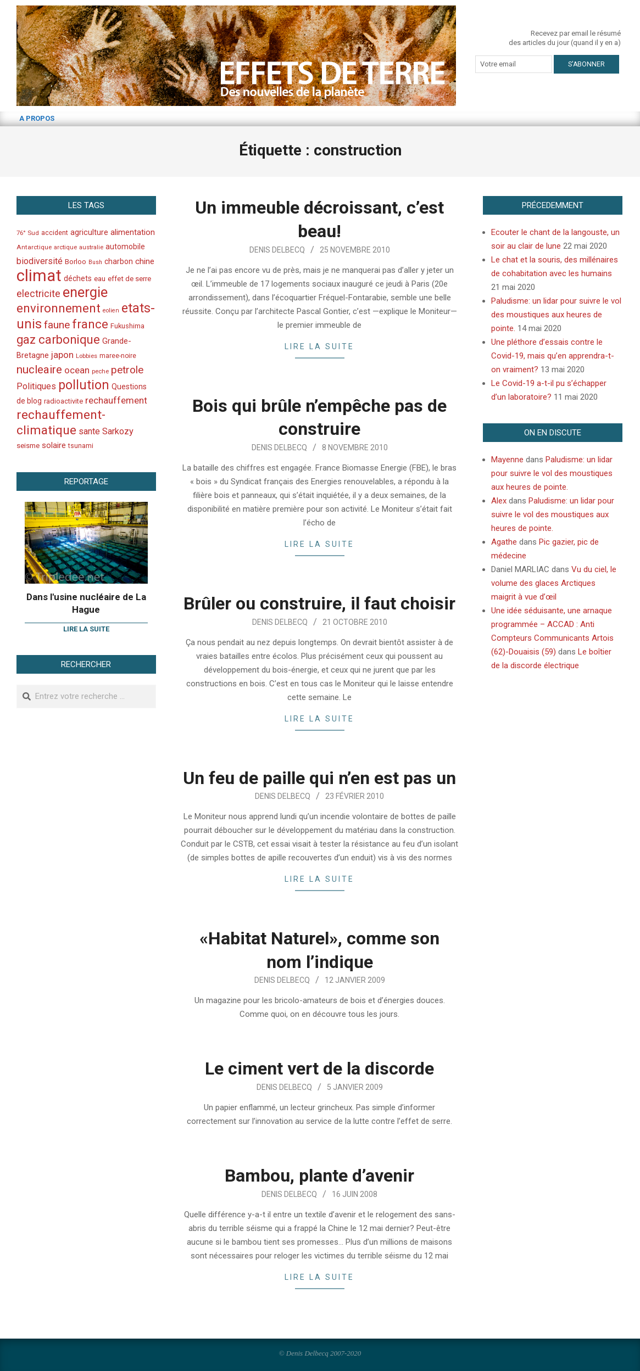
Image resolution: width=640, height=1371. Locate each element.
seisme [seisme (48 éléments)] (28, 445)
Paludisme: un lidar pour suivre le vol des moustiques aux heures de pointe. (556, 314)
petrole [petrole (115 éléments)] (127, 369)
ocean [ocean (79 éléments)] (77, 370)
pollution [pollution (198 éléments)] (83, 385)
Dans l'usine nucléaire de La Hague (86, 603)
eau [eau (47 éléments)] (99, 279)
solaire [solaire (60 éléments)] (54, 445)
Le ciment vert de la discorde (319, 1068)
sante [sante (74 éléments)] (89, 431)
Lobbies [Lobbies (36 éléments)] (86, 356)
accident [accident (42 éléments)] (54, 232)
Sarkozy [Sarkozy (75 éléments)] (117, 431)
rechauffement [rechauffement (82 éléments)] (116, 400)
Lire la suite (319, 346)
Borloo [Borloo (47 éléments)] (75, 262)
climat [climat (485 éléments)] (39, 275)
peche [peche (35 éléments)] (100, 371)
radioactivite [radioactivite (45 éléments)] (63, 401)
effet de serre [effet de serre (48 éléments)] (129, 279)
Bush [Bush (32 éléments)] (95, 262)
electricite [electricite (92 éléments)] (38, 293)
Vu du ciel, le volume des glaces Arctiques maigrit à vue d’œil (553, 583)
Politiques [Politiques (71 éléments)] (36, 386)
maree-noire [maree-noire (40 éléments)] (117, 356)
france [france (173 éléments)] (90, 324)
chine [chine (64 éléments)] (144, 261)
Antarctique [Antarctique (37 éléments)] (34, 247)
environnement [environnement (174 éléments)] (58, 308)
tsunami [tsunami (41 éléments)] (80, 446)
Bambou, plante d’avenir (319, 1175)
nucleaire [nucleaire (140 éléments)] (39, 369)
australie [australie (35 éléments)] (91, 247)
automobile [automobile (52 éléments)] (125, 246)
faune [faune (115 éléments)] (57, 324)
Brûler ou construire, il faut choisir (319, 603)
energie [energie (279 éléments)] (85, 292)
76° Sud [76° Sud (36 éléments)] (27, 233)
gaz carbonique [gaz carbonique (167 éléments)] (58, 339)
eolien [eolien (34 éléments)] (111, 310)
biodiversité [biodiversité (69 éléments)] (39, 261)
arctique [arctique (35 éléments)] (65, 247)
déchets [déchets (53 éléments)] (78, 278)
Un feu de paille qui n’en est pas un (319, 778)
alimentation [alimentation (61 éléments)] (132, 232)
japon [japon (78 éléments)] (62, 354)
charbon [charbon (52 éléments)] (118, 261)
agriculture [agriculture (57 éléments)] (89, 232)
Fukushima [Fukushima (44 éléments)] (127, 326)
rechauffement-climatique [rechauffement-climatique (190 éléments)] (60, 422)
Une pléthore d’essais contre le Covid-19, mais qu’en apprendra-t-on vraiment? (552, 355)
